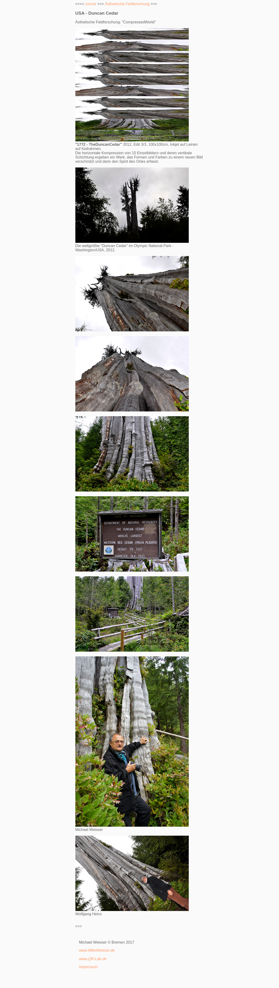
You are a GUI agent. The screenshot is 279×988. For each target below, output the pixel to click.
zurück (90, 4)
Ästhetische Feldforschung (127, 4)
